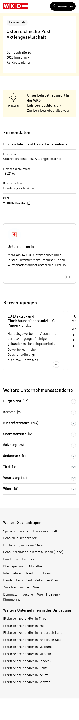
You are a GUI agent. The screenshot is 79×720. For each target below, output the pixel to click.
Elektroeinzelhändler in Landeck (27, 661)
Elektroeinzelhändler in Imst (24, 626)
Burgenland (15, 401)
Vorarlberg (15, 478)
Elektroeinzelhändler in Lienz (25, 668)
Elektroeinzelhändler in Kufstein (27, 654)
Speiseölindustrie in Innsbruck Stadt (30, 531)
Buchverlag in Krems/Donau (24, 545)
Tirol (10, 467)
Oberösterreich (18, 434)
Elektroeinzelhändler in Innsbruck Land (32, 633)
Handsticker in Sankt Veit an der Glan (30, 580)
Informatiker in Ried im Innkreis (27, 573)
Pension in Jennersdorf (20, 538)
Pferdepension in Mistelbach (24, 566)
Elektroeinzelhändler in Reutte (25, 675)
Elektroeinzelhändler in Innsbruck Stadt (33, 640)
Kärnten (13, 412)
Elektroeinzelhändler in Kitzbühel (28, 647)
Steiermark (15, 456)
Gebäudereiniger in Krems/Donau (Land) (33, 552)
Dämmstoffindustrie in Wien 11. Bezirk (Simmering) (31, 597)
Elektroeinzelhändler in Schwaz (26, 682)
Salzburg (13, 445)
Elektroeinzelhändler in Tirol (24, 619)
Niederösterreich (20, 423)
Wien (11, 489)
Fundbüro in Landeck (19, 559)
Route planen (19, 62)
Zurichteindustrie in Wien (22, 587)
